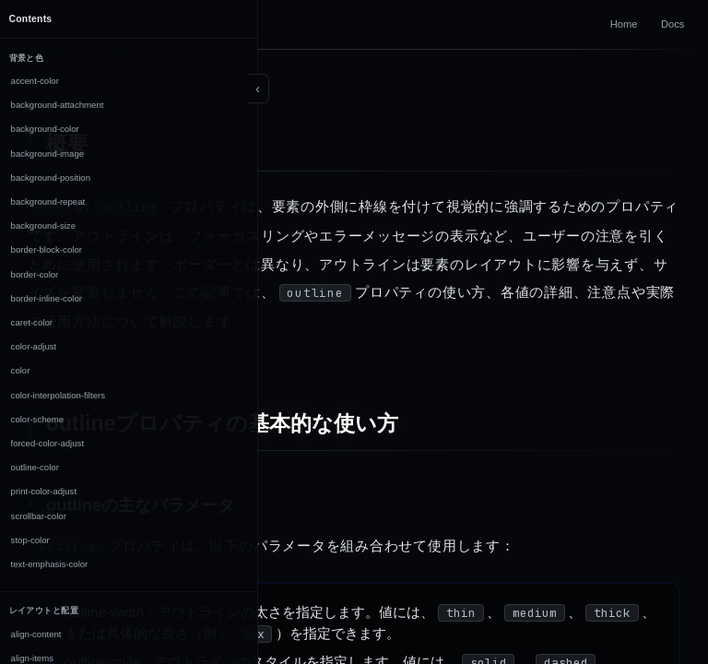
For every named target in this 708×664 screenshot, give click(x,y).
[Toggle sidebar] (258, 88)
